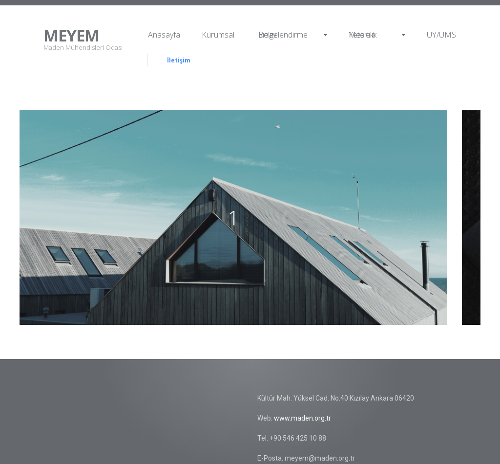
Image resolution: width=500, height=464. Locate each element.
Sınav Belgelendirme (292, 34)
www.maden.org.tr (302, 418)
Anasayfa (164, 34)
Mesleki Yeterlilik (377, 34)
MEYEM (71, 35)
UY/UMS (441, 34)
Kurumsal (218, 34)
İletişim (178, 60)
